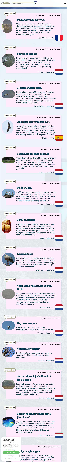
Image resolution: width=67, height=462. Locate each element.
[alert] (11, 449)
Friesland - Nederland (46, 398)
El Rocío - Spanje (48, 138)
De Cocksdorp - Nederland (44, 106)
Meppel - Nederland (46, 238)
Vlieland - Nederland (46, 307)
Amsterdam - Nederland (45, 270)
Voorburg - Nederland (46, 72)
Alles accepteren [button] (11, 452)
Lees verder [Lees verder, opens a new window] (10, 448)
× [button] (19, 438)
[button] (11, 450)
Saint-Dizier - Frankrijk (46, 38)
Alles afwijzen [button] (11, 456)
